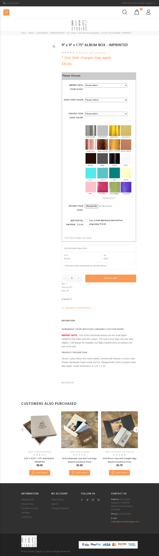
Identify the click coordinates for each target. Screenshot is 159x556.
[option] (40, 440)
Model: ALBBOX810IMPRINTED (39, 452)
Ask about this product (77, 308)
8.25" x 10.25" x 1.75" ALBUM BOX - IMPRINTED (39, 460)
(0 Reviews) (81, 53)
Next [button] (136, 430)
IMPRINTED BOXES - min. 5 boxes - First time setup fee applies (75, 33)
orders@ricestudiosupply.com (125, 522)
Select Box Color (73, 100)
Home (23, 33)
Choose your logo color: (76, 116)
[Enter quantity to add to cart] (72, 278)
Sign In (54, 504)
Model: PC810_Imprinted (79, 452)
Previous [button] (23, 430)
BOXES (31, 33)
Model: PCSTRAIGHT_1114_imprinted (119, 452)
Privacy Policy (27, 504)
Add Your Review (97, 53)
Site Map (25, 513)
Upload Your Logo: (76, 208)
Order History (57, 500)
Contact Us (26, 517)
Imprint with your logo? (76, 87)
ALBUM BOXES (42, 33)
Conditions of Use (30, 508)
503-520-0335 (13, 3)
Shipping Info (27, 500)
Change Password (59, 508)
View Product (42, 472)
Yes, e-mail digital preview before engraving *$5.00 (106, 222)
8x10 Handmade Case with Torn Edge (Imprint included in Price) (79, 460)
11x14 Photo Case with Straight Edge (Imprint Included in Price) (119, 460)
